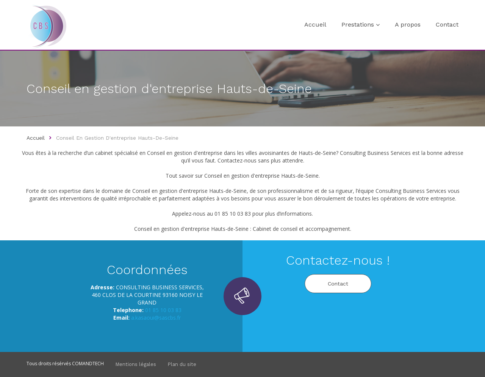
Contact (447, 24)
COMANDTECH (88, 363)
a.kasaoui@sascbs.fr (156, 317)
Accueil (315, 24)
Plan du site (181, 364)
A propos (408, 24)
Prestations (357, 24)
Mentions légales (135, 364)
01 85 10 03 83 (163, 310)
